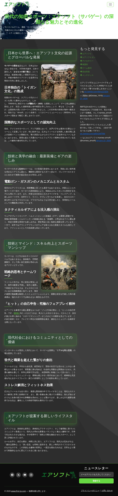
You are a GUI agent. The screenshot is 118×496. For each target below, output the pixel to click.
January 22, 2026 (103, 140)
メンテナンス (87, 75)
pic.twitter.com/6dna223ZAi (96, 91)
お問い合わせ (107, 490)
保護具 (85, 64)
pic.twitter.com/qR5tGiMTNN (92, 133)
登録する (96, 480)
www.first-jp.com (18, 491)
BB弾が (17, 313)
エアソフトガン (88, 57)
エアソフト (87, 53)
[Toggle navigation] (110, 4)
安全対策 (86, 71)
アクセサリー (87, 61)
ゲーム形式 (87, 68)
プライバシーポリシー (90, 490)
